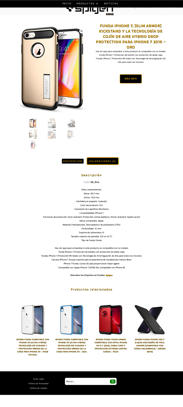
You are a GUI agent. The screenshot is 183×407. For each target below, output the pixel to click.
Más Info (131, 78)
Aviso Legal (38, 379)
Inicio (67, 3)
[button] (81, 31)
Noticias (111, 3)
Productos (88, 3)
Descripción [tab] (72, 161)
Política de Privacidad (39, 384)
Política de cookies (38, 388)
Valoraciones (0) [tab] (102, 161)
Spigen (109, 275)
